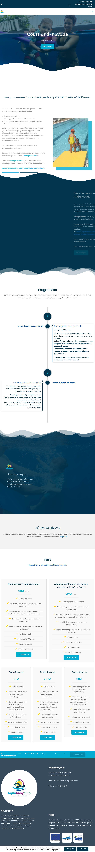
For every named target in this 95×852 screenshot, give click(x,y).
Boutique (24, 821)
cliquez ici (63, 537)
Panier (31, 821)
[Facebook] (1, 4)
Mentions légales (16, 826)
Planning (15, 818)
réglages (54, 850)
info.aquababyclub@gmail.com (66, 781)
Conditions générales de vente (12, 828)
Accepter (69, 849)
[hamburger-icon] (92, 11)
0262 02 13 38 (62, 786)
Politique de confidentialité (22, 823)
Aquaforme (25, 816)
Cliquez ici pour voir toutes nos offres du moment (47, 565)
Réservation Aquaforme (10, 821)
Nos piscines (6, 818)
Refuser (83, 849)
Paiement (4, 826)
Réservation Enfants (28, 818)
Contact (28, 826)
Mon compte (6, 823)
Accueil (3, 816)
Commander (24, 654)
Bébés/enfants (13, 816)
